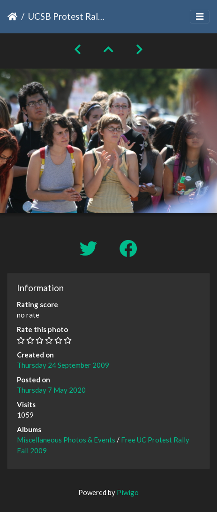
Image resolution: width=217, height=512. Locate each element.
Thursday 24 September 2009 (63, 365)
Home (12, 16)
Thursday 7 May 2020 (51, 390)
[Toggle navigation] (200, 16)
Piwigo (128, 492)
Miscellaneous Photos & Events (66, 439)
